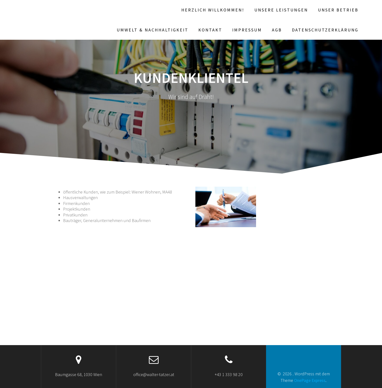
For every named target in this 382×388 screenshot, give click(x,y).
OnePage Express (309, 380)
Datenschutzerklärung (325, 30)
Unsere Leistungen (281, 10)
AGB (277, 30)
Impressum (247, 30)
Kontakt (210, 30)
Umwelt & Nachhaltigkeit (152, 30)
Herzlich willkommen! (212, 10)
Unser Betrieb (338, 10)
